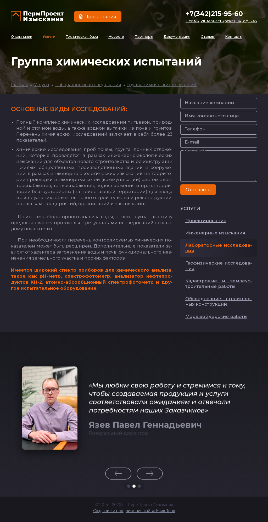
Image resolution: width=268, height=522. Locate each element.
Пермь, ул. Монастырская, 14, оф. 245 (221, 21)
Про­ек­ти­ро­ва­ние (205, 220)
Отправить (198, 189)
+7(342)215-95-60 (214, 14)
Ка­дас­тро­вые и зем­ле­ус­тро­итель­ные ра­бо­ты (218, 283)
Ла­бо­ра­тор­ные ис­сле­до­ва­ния (218, 248)
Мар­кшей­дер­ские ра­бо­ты (216, 316)
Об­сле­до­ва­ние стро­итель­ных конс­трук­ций (218, 301)
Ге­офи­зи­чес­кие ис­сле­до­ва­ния (218, 265)
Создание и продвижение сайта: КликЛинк (134, 510)
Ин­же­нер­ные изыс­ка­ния (215, 232)
